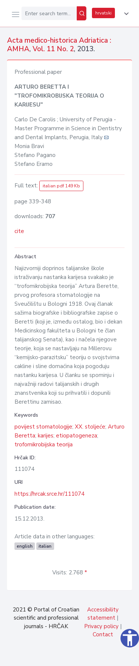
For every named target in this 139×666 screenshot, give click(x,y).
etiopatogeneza (76, 435)
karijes (45, 435)
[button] (125, 14)
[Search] (81, 13)
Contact (103, 634)
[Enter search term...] (49, 13)
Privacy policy (101, 626)
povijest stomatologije (43, 426)
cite (19, 231)
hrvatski (103, 13)
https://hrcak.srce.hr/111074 (49, 494)
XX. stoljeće (90, 426)
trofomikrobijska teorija (43, 444)
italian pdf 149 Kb (61, 186)
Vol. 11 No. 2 (53, 49)
